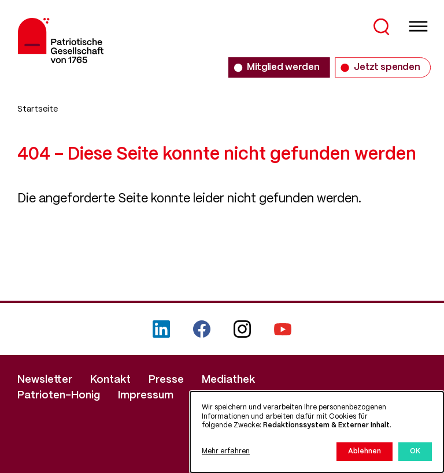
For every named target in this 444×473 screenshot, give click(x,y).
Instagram (242, 329)
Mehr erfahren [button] (226, 451)
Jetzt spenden (387, 67)
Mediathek (228, 380)
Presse (166, 380)
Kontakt (110, 380)
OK (415, 451)
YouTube (282, 329)
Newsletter (44, 380)
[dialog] (317, 432)
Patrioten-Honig (58, 395)
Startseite (37, 109)
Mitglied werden (283, 67)
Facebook (201, 329)
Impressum (145, 395)
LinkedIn (161, 329)
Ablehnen (364, 451)
